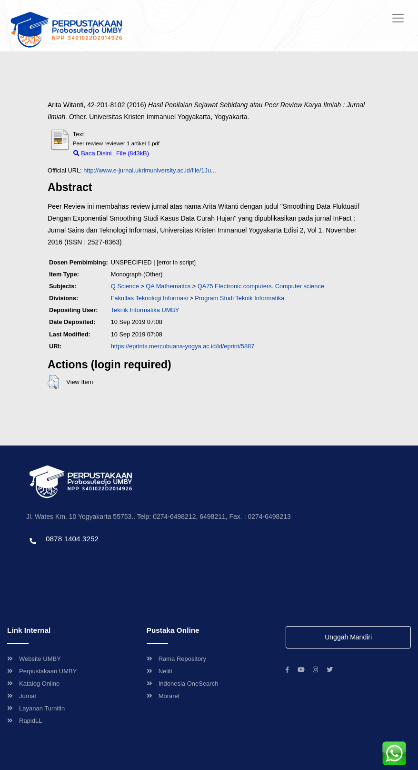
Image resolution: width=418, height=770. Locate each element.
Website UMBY (34, 658)
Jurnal (21, 695)
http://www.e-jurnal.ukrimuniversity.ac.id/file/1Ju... (149, 170)
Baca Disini (92, 153)
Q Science (125, 286)
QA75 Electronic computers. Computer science (261, 286)
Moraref (163, 695)
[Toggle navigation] (398, 18)
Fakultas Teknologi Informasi (149, 298)
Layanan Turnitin (36, 708)
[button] (53, 382)
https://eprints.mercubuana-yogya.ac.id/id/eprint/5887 (183, 346)
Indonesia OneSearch (183, 683)
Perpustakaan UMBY (42, 671)
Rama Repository (176, 658)
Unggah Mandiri (348, 637)
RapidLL (24, 720)
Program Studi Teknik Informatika (239, 298)
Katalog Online (33, 683)
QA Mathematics (168, 286)
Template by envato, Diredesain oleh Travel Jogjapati (97, 559)
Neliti (159, 671)
